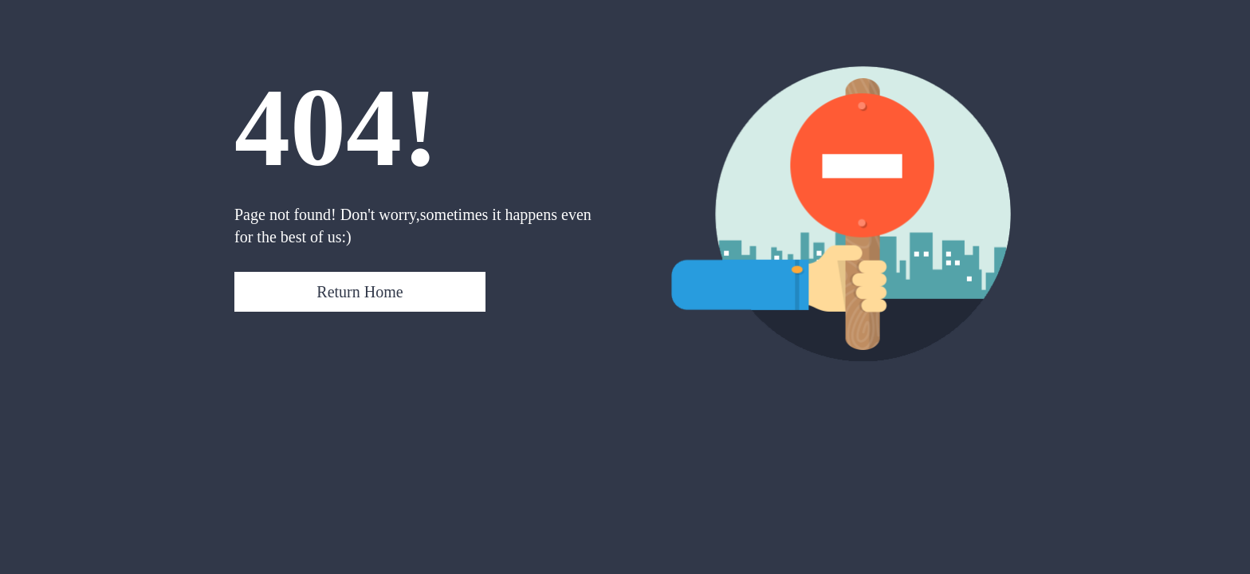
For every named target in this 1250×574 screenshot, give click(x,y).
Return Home (359, 292)
